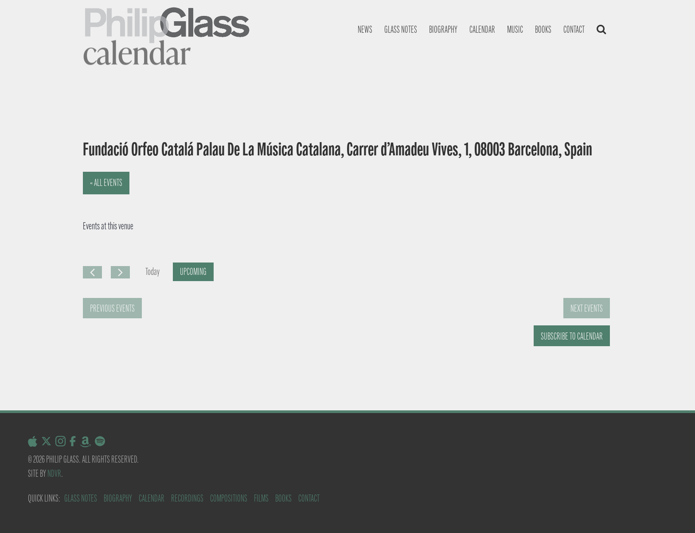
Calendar (482, 29)
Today (152, 271)
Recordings (187, 498)
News (365, 29)
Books (543, 29)
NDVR (54, 473)
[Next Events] (120, 272)
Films (261, 498)
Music (515, 29)
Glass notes (400, 29)
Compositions (228, 498)
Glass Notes (80, 498)
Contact (574, 29)
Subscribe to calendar (572, 336)
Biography (443, 29)
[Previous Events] (92, 272)
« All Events (106, 182)
